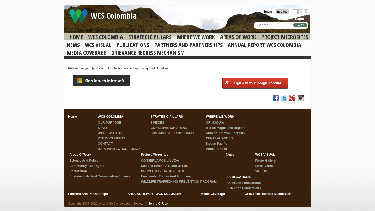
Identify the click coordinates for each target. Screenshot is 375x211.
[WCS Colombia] (78, 16)
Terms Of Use (158, 203)
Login (299, 19)
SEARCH (300, 25)
